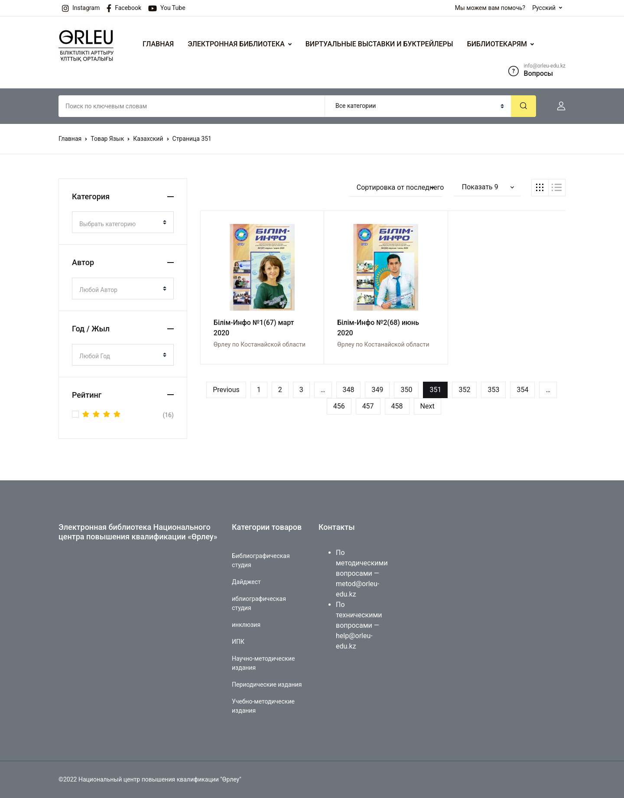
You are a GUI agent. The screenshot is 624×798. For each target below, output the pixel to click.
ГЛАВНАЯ (158, 44)
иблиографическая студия (259, 603)
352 (464, 390)
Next (427, 406)
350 (406, 390)
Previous (226, 390)
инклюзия (246, 624)
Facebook (124, 8)
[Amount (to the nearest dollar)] (191, 106)
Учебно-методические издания (263, 706)
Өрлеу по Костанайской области (260, 344)
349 (377, 390)
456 (339, 406)
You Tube (166, 8)
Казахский (148, 138)
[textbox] (119, 224)
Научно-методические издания (263, 663)
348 (348, 390)
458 (397, 406)
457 (368, 406)
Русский (544, 7)
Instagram (81, 8)
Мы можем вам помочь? (490, 7)
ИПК (238, 641)
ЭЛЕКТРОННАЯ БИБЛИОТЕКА (236, 44)
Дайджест (246, 581)
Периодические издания (267, 684)
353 (493, 390)
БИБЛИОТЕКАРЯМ (497, 44)
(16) (128, 415)
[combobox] (123, 222)
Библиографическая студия (261, 560)
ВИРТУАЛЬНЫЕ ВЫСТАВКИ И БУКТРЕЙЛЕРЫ (379, 44)
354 (522, 390)
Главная (69, 138)
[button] (558, 106)
